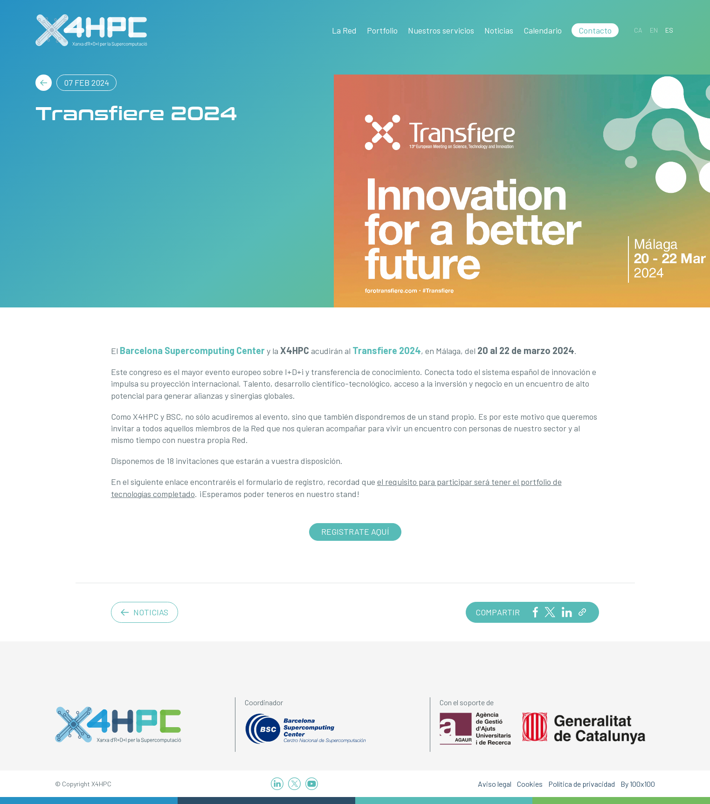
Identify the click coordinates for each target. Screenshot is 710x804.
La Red (344, 30)
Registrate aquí (355, 531)
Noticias (498, 30)
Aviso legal (494, 783)
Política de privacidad (581, 783)
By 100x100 (637, 783)
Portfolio (382, 30)
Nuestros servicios (441, 30)
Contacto (595, 30)
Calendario (543, 30)
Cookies (530, 783)
